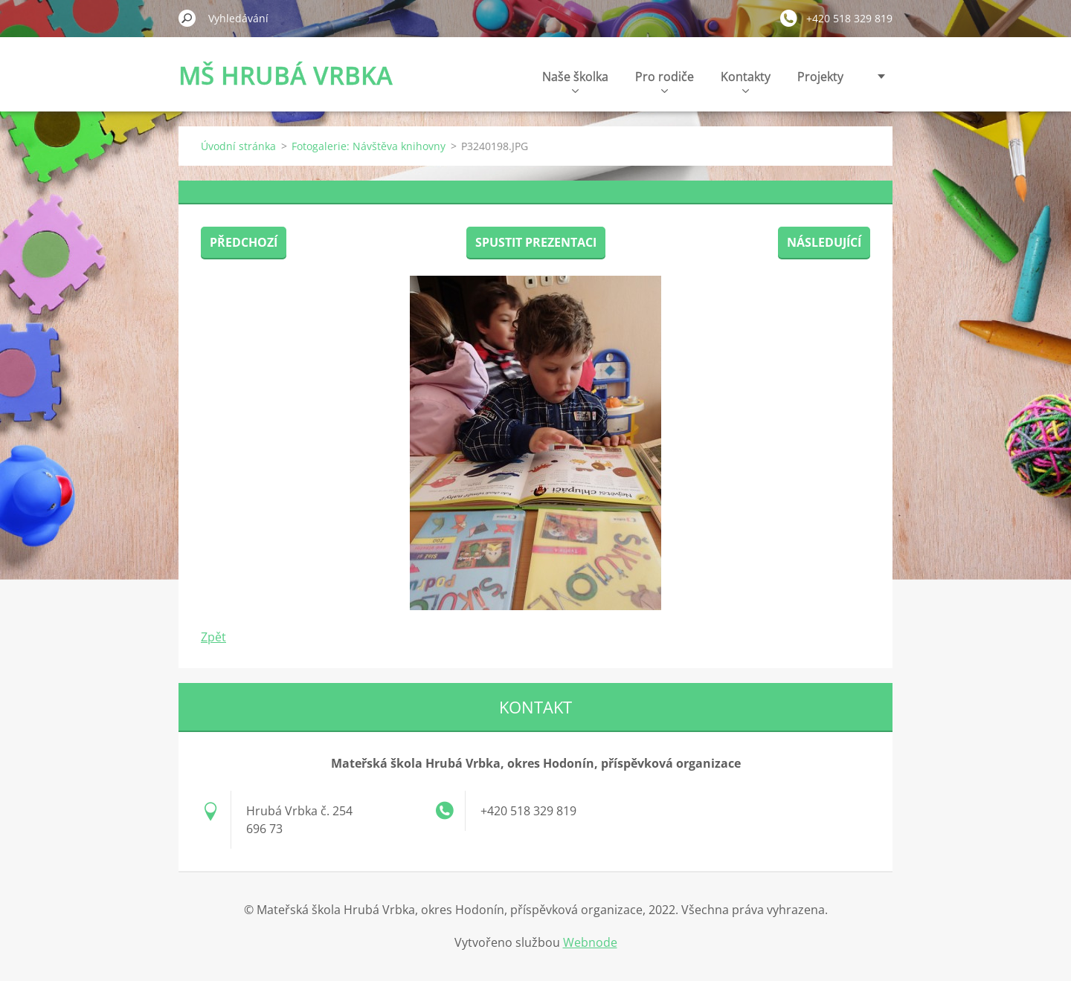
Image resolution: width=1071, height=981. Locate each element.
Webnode (590, 942)
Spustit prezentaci (535, 242)
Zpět (213, 637)
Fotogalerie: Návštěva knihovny (369, 146)
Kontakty (745, 80)
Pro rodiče (664, 80)
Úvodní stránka (238, 146)
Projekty (820, 76)
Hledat (187, 17)
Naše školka (575, 80)
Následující (824, 242)
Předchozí (243, 242)
